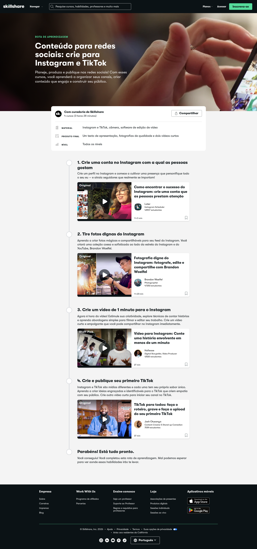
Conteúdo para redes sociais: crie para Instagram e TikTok (75, 54)
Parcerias (81, 503)
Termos (136, 529)
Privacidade (122, 529)
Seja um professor (122, 499)
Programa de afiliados (87, 499)
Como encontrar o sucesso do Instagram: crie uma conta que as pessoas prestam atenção (160, 191)
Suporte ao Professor (124, 503)
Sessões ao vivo (158, 512)
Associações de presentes (163, 499)
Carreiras (44, 503)
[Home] (13, 6)
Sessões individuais (159, 508)
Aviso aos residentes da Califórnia (130, 532)
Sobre (42, 499)
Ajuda (110, 529)
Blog (41, 512)
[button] (42, 6)
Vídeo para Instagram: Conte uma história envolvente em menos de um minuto (159, 338)
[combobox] (90, 6)
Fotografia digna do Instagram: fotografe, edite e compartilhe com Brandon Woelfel (159, 265)
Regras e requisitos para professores (125, 509)
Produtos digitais (158, 503)
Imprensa (44, 508)
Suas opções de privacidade (160, 529)
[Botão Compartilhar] (186, 113)
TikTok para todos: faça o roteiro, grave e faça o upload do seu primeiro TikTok (159, 409)
